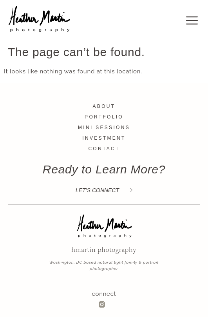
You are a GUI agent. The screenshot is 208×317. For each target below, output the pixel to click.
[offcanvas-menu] (192, 21)
